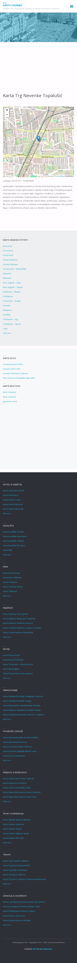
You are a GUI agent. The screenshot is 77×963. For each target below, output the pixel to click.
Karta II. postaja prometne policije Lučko (21, 906)
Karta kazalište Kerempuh (15, 536)
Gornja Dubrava (10, 264)
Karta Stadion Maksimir (13, 824)
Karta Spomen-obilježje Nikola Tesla (19, 751)
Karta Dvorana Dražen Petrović (17, 746)
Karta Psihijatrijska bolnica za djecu (19, 911)
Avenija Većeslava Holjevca (15, 373)
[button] (38, 139)
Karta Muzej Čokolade (13, 659)
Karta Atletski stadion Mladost (17, 819)
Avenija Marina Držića (13, 364)
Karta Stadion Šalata (12, 829)
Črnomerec (8, 250)
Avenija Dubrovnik (11, 368)
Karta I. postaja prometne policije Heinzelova (24, 902)
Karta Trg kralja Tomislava (15, 870)
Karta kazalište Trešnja (13, 541)
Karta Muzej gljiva (11, 669)
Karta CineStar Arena (12, 586)
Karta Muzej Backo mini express (18, 673)
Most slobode (9, 397)
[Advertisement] (38, 66)
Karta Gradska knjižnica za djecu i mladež (22, 628)
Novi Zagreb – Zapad (12, 287)
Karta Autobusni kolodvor (15, 783)
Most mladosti (9, 392)
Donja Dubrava (10, 259)
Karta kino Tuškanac (12, 577)
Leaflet (50, 176)
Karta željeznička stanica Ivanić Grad (19, 796)
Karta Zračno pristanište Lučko (17, 787)
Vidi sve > (7, 333)
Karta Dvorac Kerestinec (14, 755)
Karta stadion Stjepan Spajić (16, 833)
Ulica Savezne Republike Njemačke (19, 378)
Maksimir (7, 278)
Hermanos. (47, 949)
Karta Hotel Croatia (12, 499)
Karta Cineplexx (10, 582)
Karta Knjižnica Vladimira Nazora (18, 623)
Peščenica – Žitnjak (11, 291)
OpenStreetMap (60, 176)
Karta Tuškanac (10, 591)
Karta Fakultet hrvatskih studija (17, 701)
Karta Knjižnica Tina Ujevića (15, 614)
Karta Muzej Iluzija (11, 655)
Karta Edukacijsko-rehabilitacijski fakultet (21, 705)
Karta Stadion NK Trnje (13, 838)
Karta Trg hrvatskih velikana (16, 861)
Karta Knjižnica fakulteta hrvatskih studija (22, 710)
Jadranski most (10, 401)
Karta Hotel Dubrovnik (13, 509)
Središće (7, 314)
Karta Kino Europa (11, 573)
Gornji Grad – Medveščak (14, 269)
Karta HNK (7, 550)
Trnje (5, 328)
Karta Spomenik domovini (15, 742)
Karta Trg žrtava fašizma (14, 874)
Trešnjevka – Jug (10, 319)
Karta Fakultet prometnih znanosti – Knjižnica (24, 714)
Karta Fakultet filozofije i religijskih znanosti (23, 696)
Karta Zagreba (12, 5)
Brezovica (7, 246)
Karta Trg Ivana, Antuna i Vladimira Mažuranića (24, 879)
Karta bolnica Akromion (14, 915)
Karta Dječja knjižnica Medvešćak (18, 632)
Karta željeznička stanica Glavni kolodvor (22, 792)
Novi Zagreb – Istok (12, 282)
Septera (36, 949)
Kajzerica (7, 273)
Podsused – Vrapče (12, 301)
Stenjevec (7, 310)
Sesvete (6, 305)
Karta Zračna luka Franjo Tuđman (18, 778)
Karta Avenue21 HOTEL (13, 490)
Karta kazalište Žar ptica (14, 545)
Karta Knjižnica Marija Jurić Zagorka (19, 618)
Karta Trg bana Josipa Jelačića (16, 865)
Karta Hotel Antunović (13, 504)
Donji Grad (8, 255)
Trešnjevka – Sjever (12, 324)
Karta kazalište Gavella (13, 531)
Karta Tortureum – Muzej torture (18, 664)
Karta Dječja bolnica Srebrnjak (17, 920)
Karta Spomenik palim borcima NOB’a (20, 737)
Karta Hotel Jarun (11, 495)
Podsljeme (8, 296)
